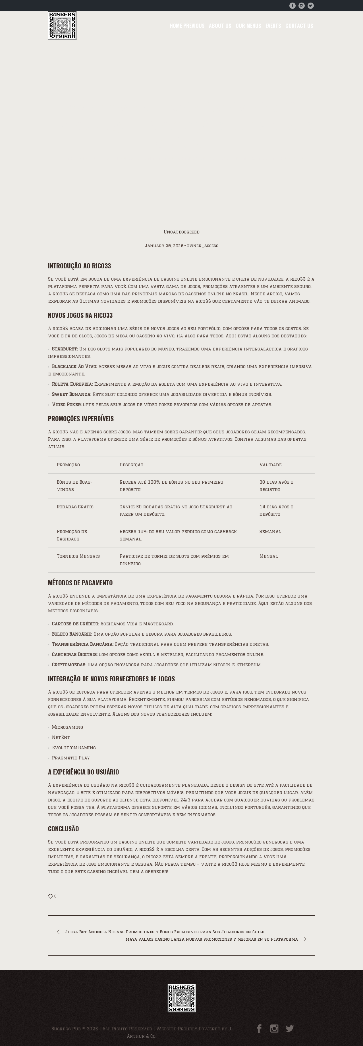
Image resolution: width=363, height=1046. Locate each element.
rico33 (298, 279)
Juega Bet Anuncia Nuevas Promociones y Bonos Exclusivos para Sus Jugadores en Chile (164, 932)
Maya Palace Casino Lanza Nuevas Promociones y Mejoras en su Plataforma (212, 939)
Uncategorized (94, 158)
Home (65, 158)
